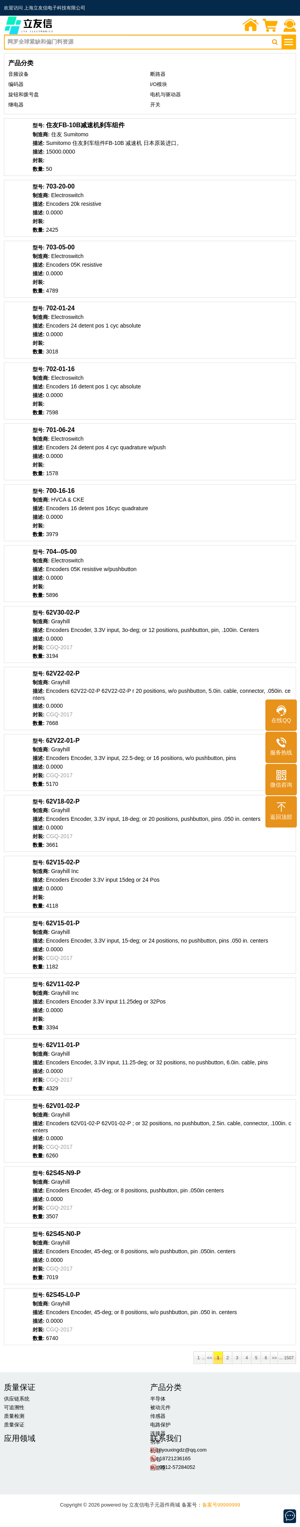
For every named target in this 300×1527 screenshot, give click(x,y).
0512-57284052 (177, 1467)
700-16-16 (60, 490)
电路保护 (160, 1425)
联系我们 (290, 26)
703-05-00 (60, 247)
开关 (155, 105)
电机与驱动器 (165, 94)
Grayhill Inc (65, 871)
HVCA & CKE (67, 499)
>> (274, 1357)
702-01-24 (60, 308)
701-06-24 (60, 430)
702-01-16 (60, 369)
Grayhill (60, 621)
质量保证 (14, 1425)
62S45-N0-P (63, 1233)
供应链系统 (16, 1399)
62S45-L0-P (63, 1294)
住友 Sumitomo (69, 134)
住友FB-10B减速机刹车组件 (85, 125)
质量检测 (14, 1416)
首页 (251, 26)
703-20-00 (60, 186)
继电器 (16, 105)
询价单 (270, 26)
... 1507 (287, 1357)
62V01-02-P (62, 1105)
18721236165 (175, 1458)
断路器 (158, 74)
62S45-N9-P (63, 1173)
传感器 (158, 1416)
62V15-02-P (62, 862)
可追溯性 (14, 1407)
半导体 (158, 1399)
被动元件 (160, 1407)
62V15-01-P (62, 923)
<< (209, 1357)
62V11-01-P (62, 1045)
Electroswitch (67, 195)
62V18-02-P (62, 801)
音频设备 (18, 74)
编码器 (16, 84)
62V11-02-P (62, 984)
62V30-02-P (62, 612)
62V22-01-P (62, 740)
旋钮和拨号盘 (23, 94)
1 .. (199, 1357)
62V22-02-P (62, 673)
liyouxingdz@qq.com (183, 1450)
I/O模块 (158, 84)
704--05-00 (61, 551)
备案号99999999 (221, 1505)
